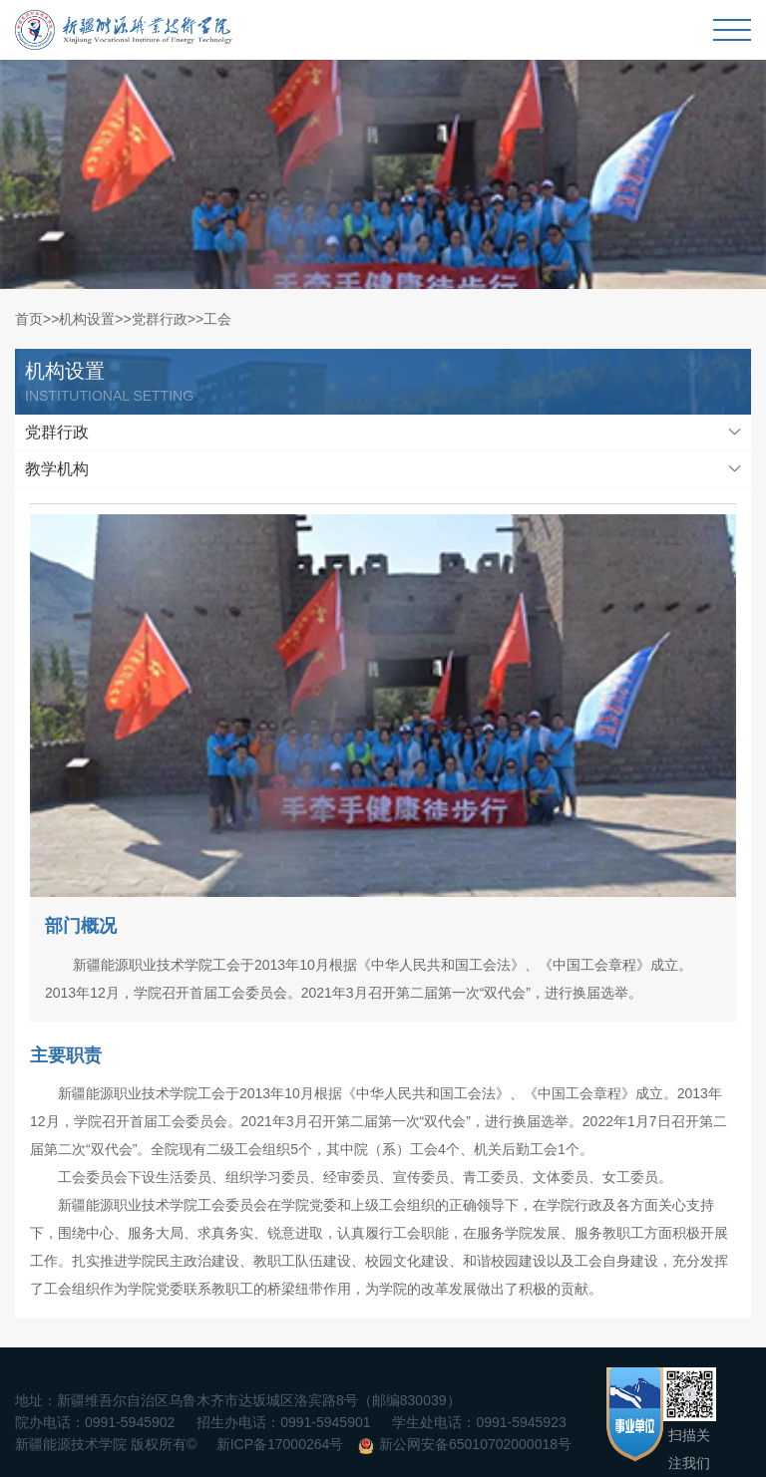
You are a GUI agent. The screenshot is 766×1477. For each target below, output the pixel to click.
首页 (29, 319)
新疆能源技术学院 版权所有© (105, 1444)
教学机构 (57, 468)
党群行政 (160, 319)
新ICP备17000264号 (280, 1444)
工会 (217, 319)
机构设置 (87, 319)
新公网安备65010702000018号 (475, 1444)
